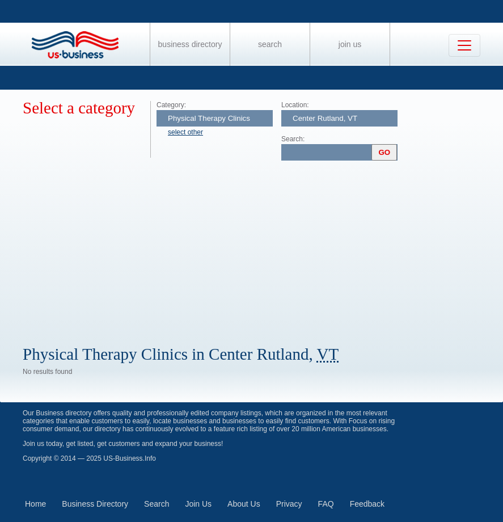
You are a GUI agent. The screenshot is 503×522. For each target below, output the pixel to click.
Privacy (289, 503)
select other (185, 132)
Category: (171, 105)
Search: (293, 139)
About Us (243, 503)
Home (35, 503)
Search (270, 44)
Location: (295, 105)
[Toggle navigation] (464, 45)
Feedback (367, 503)
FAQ (326, 503)
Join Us (350, 44)
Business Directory (190, 44)
